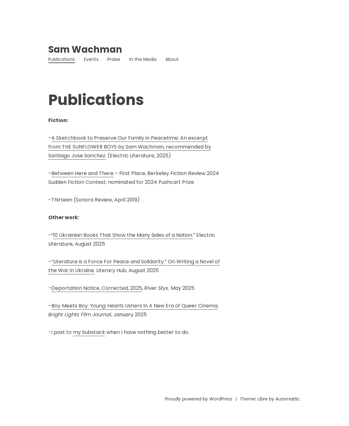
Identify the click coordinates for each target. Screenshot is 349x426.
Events (91, 59)
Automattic (287, 399)
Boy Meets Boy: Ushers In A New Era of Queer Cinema (134, 305)
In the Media (143, 59)
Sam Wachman (85, 49)
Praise (113, 59)
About (172, 59)
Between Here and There (82, 173)
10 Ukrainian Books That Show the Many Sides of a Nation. (123, 235)
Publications (61, 59)
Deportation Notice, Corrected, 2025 (96, 288)
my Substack (89, 332)
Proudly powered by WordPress (198, 399)
